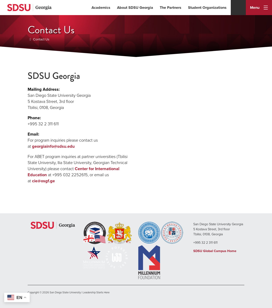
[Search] (238, 7)
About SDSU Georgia (135, 7)
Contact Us (41, 39)
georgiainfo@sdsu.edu (53, 146)
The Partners (170, 7)
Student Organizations (207, 7)
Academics (101, 7)
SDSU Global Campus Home (214, 250)
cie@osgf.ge (43, 181)
